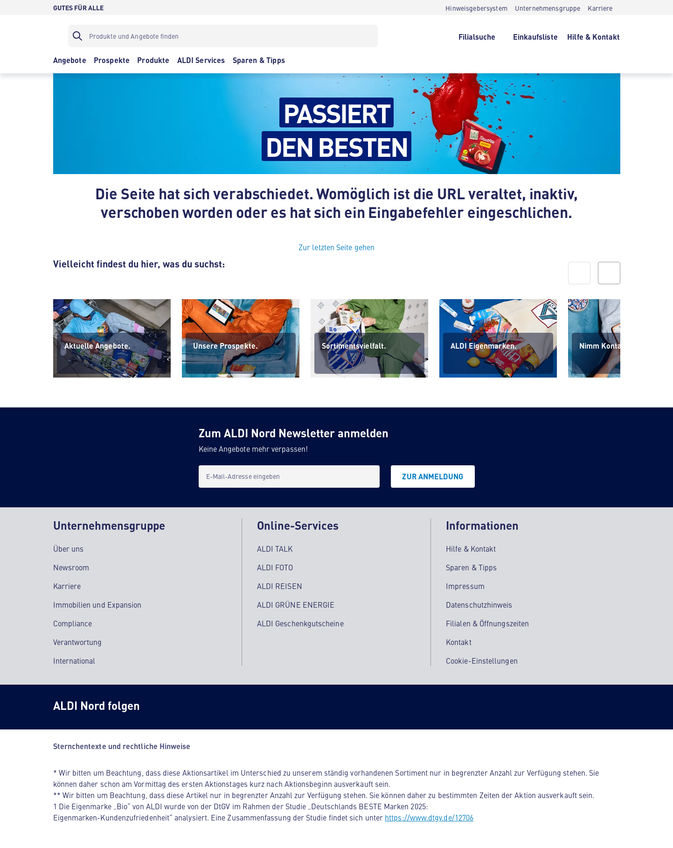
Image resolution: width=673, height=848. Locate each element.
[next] (609, 273)
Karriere (67, 585)
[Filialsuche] (477, 35)
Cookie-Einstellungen (482, 659)
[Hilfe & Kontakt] (593, 35)
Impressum (465, 585)
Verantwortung (77, 641)
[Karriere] (600, 7)
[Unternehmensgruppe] (548, 7)
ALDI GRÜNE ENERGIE (295, 603)
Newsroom (71, 566)
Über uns (68, 547)
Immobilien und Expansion (97, 603)
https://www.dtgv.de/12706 (429, 816)
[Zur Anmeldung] (432, 476)
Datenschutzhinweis (479, 603)
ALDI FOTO (275, 566)
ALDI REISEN (279, 585)
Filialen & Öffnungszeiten (487, 622)
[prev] (579, 273)
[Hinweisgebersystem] (476, 7)
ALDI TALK (275, 547)
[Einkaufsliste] (535, 35)
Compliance (72, 622)
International (74, 659)
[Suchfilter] (223, 36)
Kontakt (459, 641)
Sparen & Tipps (471, 566)
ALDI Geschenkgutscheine (300, 622)
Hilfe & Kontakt (471, 547)
